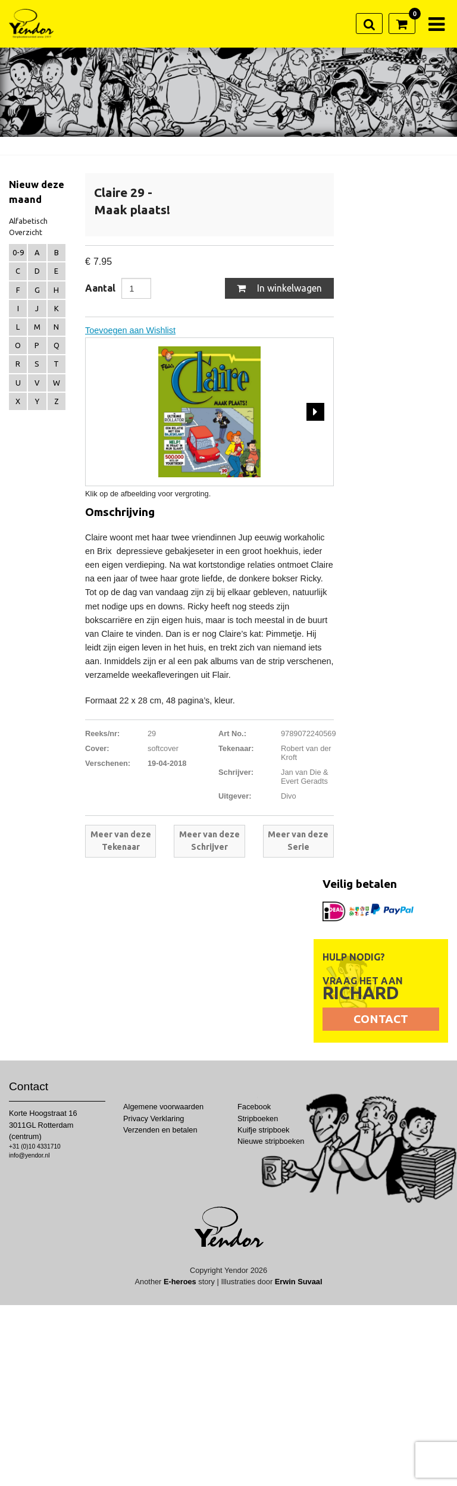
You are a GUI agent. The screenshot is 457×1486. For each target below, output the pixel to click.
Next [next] (315, 411)
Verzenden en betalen (160, 1129)
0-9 (18, 252)
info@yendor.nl (29, 1155)
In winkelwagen (279, 288)
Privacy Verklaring (153, 1118)
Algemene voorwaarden (163, 1106)
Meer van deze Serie (298, 841)
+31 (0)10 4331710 (35, 1146)
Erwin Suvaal (299, 1281)
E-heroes (180, 1281)
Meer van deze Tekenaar (120, 841)
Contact (380, 1018)
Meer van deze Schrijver (209, 841)
